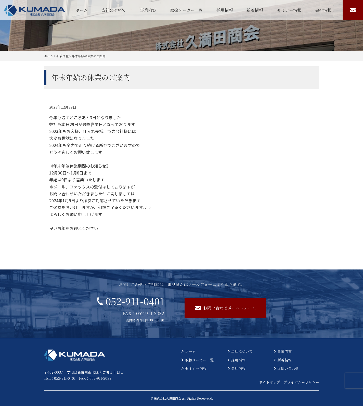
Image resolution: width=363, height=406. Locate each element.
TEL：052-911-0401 (59, 378)
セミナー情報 (289, 10)
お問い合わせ (288, 368)
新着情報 (255, 10)
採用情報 (224, 10)
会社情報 (323, 10)
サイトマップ (269, 382)
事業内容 (148, 10)
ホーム (81, 10)
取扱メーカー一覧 (186, 10)
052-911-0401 (130, 301)
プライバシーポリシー (301, 382)
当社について (113, 10)
